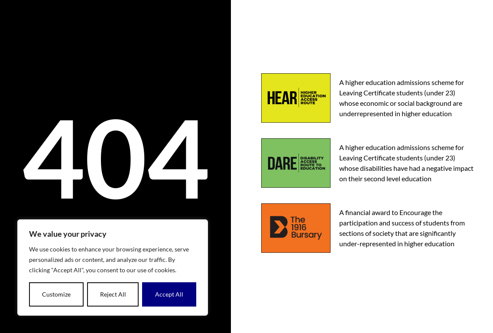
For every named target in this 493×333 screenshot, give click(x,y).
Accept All (169, 294)
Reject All (113, 294)
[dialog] (112, 267)
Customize (56, 294)
